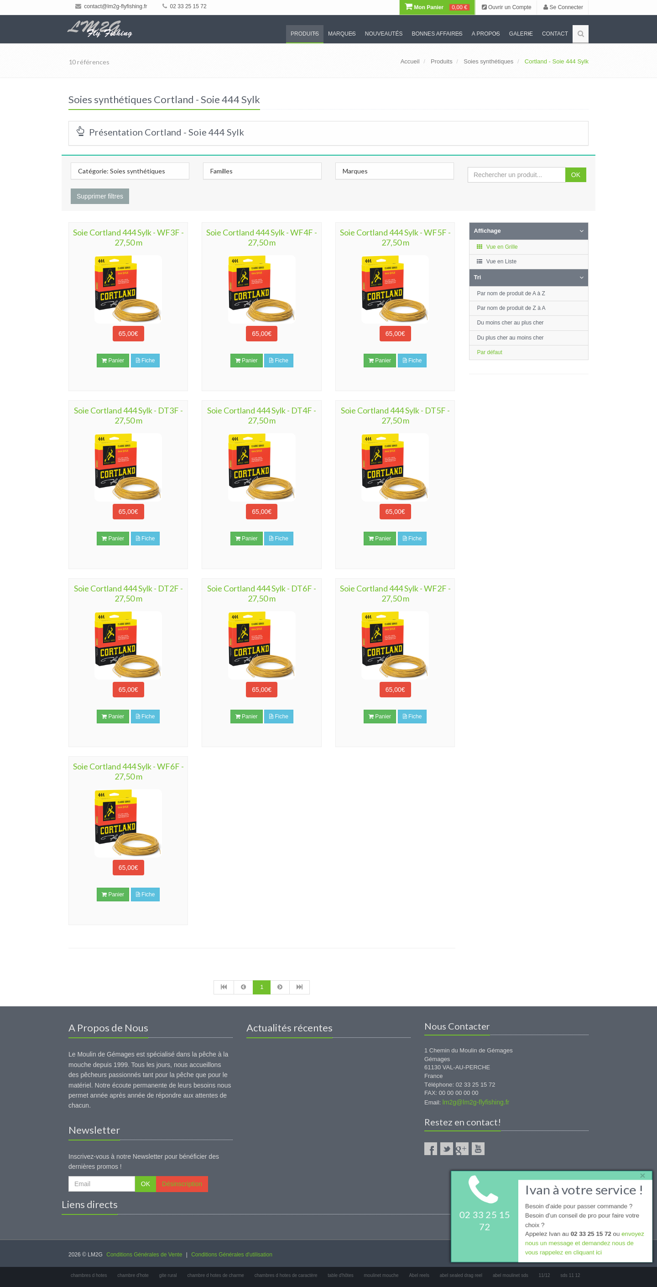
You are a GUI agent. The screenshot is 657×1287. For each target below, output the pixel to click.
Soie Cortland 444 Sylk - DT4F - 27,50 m (261, 415)
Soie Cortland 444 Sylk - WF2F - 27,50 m (395, 593)
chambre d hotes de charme (215, 1275)
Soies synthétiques (488, 61)
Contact (555, 34)
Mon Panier (437, 7)
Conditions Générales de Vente (144, 1254)
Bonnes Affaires (437, 34)
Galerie (521, 34)
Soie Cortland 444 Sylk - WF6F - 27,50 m (128, 771)
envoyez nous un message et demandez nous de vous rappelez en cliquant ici (584, 1244)
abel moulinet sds (510, 1275)
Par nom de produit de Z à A (511, 308)
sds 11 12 (570, 1275)
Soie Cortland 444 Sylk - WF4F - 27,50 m (261, 237)
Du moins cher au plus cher (510, 322)
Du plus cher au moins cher (510, 338)
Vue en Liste (496, 261)
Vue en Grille (497, 247)
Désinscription (182, 1184)
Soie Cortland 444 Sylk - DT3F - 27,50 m (128, 415)
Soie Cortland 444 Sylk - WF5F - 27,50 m (395, 237)
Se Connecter (563, 7)
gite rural (168, 1275)
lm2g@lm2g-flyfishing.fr (476, 1102)
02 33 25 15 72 (184, 6)
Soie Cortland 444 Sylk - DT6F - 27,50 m (261, 593)
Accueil (410, 61)
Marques (342, 34)
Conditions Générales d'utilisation (231, 1254)
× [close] (640, 1174)
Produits (305, 34)
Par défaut (489, 352)
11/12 (544, 1275)
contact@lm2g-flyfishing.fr (111, 6)
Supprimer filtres (100, 196)
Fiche (145, 360)
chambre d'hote (133, 1275)
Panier (113, 360)
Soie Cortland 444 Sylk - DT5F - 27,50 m (395, 415)
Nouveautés (384, 34)
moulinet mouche (381, 1275)
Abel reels (419, 1275)
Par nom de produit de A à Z (511, 293)
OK (575, 174)
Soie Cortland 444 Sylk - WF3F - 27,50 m (128, 237)
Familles (221, 171)
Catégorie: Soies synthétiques (121, 171)
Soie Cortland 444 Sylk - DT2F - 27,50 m (128, 593)
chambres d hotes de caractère (286, 1275)
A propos (486, 34)
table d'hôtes (340, 1275)
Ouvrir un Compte (507, 7)
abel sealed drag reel (461, 1275)
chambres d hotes (89, 1275)
